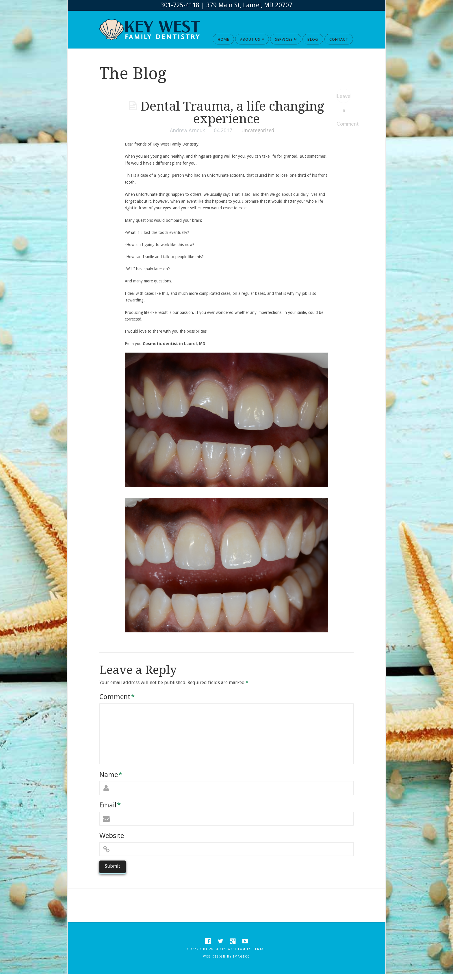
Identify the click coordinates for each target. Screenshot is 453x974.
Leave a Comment (344, 98)
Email (110, 805)
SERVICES (285, 37)
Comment (117, 697)
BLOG (312, 39)
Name (110, 775)
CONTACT (338, 39)
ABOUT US (251, 37)
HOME (223, 39)
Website (111, 836)
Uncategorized (257, 130)
